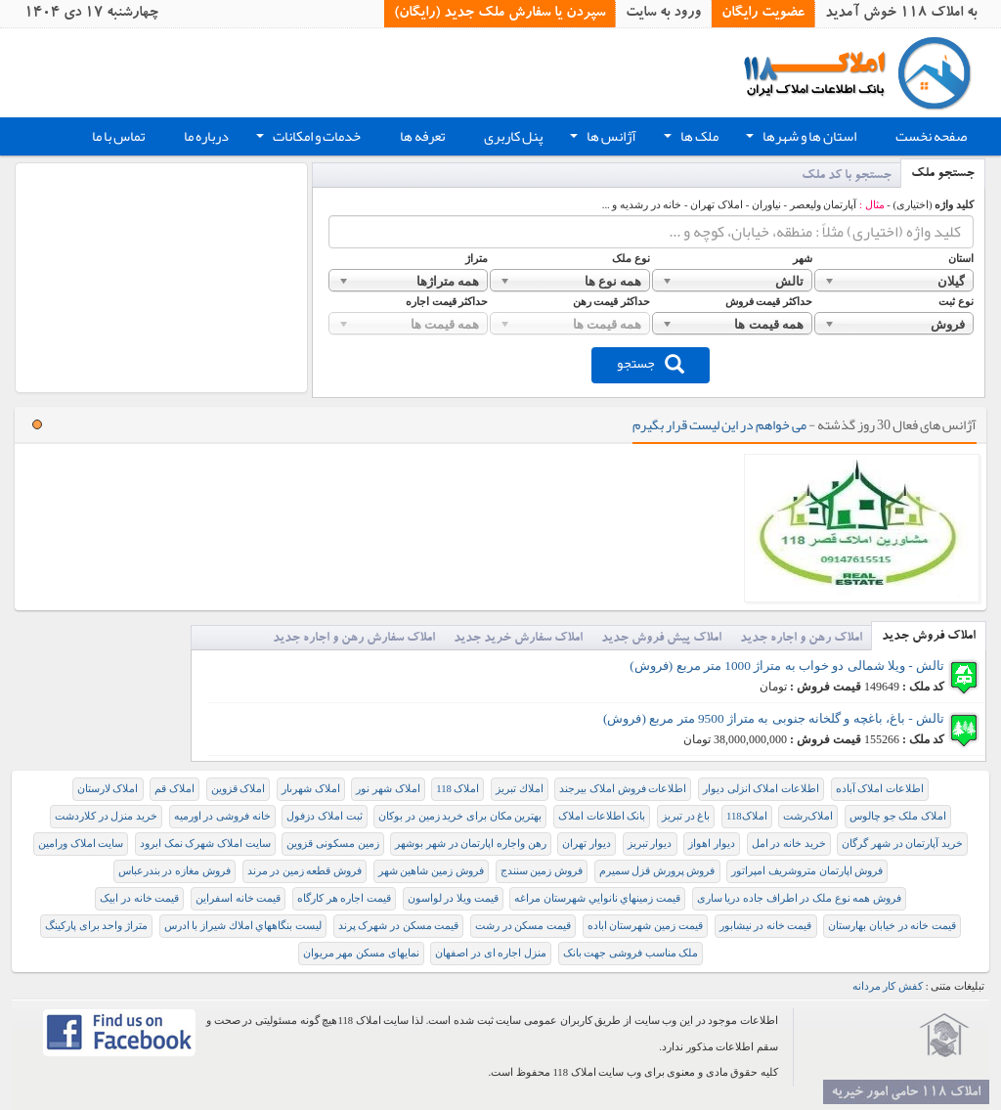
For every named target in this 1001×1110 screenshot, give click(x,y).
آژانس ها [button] (601, 138)
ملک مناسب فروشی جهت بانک (631, 953)
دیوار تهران (586, 843)
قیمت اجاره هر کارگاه (344, 898)
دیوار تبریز (650, 843)
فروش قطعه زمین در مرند (305, 871)
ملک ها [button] (689, 138)
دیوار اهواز (711, 843)
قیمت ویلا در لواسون (453, 898)
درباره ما (206, 136)
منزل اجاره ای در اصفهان (490, 953)
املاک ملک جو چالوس (897, 816)
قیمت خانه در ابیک (139, 898)
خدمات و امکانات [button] (306, 138)
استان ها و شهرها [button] (799, 138)
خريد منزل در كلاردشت (106, 816)
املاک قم (174, 788)
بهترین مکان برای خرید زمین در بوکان (460, 816)
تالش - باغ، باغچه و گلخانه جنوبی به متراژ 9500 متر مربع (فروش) (773, 718)
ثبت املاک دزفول (324, 816)
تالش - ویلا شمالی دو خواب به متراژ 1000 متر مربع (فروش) (787, 665)
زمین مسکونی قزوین (332, 843)
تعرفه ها (422, 136)
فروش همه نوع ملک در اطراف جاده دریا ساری (799, 898)
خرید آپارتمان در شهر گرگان (902, 843)
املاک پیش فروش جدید (661, 639)
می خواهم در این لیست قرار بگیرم (719, 424)
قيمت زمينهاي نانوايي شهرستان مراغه (597, 898)
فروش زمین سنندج (541, 871)
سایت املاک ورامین (80, 843)
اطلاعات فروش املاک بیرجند (622, 788)
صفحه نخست (931, 136)
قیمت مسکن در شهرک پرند (398, 925)
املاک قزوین (238, 788)
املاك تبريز (520, 788)
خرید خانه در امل (789, 843)
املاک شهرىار (311, 788)
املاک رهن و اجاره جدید (801, 639)
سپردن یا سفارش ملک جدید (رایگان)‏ (499, 13)
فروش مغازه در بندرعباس (174, 871)
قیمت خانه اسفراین (238, 898)
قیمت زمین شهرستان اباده (645, 925)
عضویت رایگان (763, 13)
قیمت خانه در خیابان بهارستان (892, 925)
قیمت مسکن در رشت (523, 925)
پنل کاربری (513, 136)
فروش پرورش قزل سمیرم (657, 871)
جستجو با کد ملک (847, 176)
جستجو (650, 363)
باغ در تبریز (686, 816)
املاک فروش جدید (929, 637)
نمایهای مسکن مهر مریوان (361, 953)
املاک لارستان (108, 788)
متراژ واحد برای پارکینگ (96, 925)
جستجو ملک (943, 174)
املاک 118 (457, 788)
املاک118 (746, 816)
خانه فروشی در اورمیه (222, 816)
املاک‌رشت (808, 816)
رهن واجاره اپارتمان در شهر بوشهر (470, 843)
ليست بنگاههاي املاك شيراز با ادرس (243, 925)
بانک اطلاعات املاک (601, 816)
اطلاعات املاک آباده (880, 788)
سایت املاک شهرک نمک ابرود (205, 843)
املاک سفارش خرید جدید (518, 639)
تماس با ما (118, 136)
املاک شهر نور (387, 788)
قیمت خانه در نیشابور (765, 925)
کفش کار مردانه (887, 986)
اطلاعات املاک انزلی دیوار (761, 788)
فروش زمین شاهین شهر (431, 871)
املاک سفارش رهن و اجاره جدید (354, 639)
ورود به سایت (663, 13)
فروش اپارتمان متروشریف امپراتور (807, 871)
